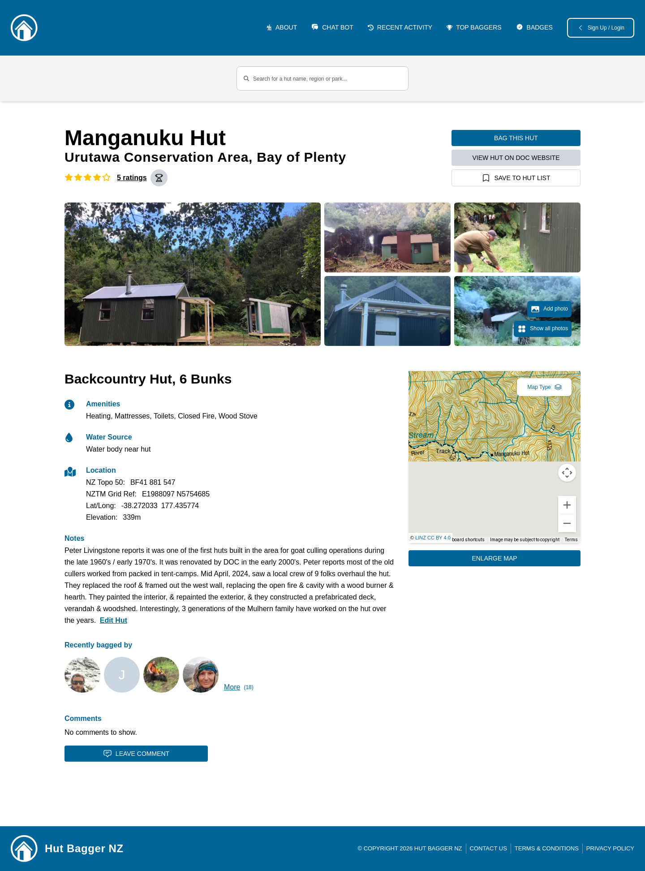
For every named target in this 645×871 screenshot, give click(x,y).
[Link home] (24, 848)
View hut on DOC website (516, 157)
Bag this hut (516, 138)
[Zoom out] (567, 523)
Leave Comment (136, 753)
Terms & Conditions (547, 848)
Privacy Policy (610, 848)
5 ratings (132, 177)
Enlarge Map (494, 558)
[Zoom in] (567, 505)
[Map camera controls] (567, 473)
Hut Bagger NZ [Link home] (84, 848)
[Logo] (24, 27)
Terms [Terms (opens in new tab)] (571, 539)
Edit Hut (113, 620)
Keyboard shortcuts (465, 539)
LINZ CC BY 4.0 (433, 537)
